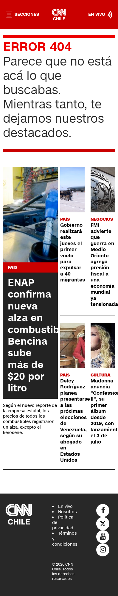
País (12, 267)
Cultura (101, 375)
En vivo (65, 506)
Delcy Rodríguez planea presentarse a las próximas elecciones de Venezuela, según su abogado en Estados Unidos (75, 420)
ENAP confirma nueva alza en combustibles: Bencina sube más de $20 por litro (42, 335)
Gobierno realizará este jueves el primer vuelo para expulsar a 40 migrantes (72, 252)
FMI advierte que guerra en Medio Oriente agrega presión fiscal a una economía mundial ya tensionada (104, 265)
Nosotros (67, 512)
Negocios (102, 219)
